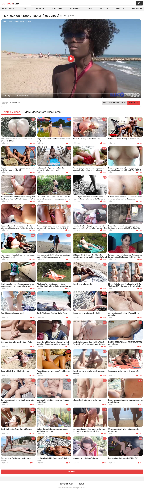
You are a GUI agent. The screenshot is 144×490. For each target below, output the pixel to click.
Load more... (72, 472)
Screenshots (114, 103)
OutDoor (10, 3)
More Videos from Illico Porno (42, 112)
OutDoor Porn (69, 488)
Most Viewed (57, 9)
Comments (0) (133, 103)
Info (104, 103)
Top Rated (39, 9)
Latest (24, 9)
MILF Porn (104, 9)
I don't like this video (6, 103)
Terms (81, 484)
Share (124, 103)
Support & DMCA (66, 484)
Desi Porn (120, 9)
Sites (90, 9)
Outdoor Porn (8, 9)
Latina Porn (137, 9)
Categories (75, 9)
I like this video (3, 103)
